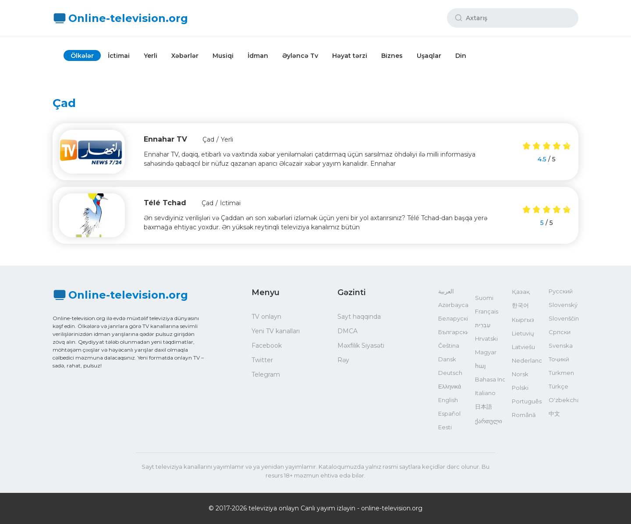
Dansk (447, 359)
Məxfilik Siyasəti (360, 345)
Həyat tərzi (349, 56)
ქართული (488, 420)
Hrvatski (486, 338)
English (448, 399)
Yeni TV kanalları (276, 331)
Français (486, 311)
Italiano (485, 392)
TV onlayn (266, 317)
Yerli (150, 56)
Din (460, 56)
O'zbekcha (563, 399)
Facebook (267, 345)
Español (449, 413)
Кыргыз (523, 319)
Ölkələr (82, 56)
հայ (480, 365)
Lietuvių (523, 333)
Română (524, 414)
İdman (258, 56)
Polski (520, 387)
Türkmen (561, 372)
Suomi (484, 297)
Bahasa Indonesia (490, 379)
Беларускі (453, 318)
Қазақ (521, 291)
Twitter (262, 360)
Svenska (561, 345)
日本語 (483, 406)
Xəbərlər (185, 56)
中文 (554, 413)
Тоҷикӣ (559, 359)
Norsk (520, 374)
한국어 (520, 305)
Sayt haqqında (359, 317)
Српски (560, 331)
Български (453, 331)
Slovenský (563, 304)
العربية (446, 291)
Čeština (448, 345)
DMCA (347, 331)
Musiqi (223, 56)
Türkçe (558, 386)
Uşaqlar (429, 56)
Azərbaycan (453, 304)
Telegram (266, 374)
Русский (561, 291)
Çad (208, 139)
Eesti (445, 427)
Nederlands (527, 360)
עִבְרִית (482, 324)
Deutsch (450, 372)
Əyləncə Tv (300, 56)
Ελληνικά (449, 386)
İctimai (119, 56)
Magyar (485, 352)
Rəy (343, 360)
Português (527, 401)
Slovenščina (563, 318)
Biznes (392, 56)
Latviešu (523, 346)
